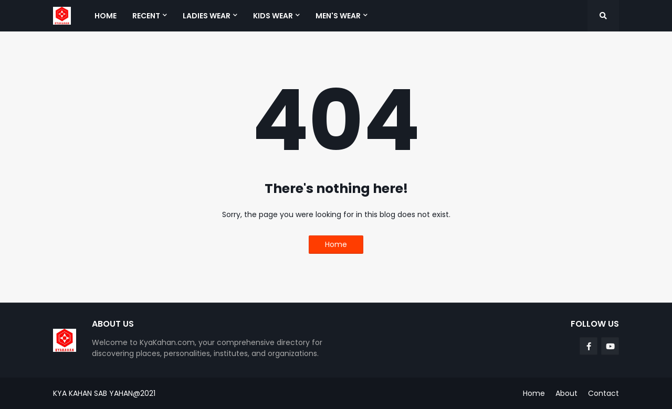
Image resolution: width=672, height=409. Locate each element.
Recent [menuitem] (146, 15)
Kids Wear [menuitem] (273, 15)
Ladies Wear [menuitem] (206, 15)
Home (336, 244)
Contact (603, 393)
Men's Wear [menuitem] (338, 15)
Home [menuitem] (105, 15)
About (566, 393)
